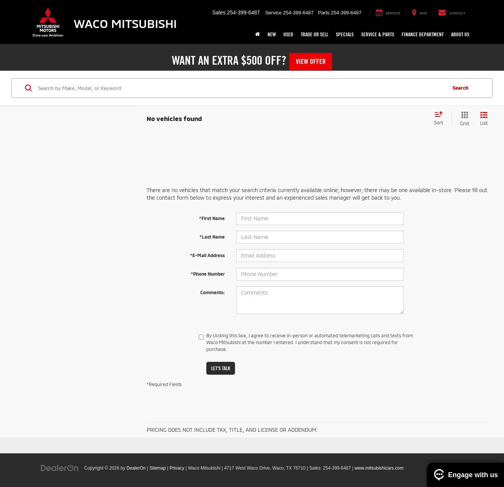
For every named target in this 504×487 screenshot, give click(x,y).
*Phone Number (208, 273)
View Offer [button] (311, 61)
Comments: (212, 292)
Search (460, 88)
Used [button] (288, 34)
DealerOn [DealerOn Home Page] (136, 468)
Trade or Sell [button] (314, 34)
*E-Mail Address (207, 255)
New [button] (271, 34)
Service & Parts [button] (377, 34)
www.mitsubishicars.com (379, 468)
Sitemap (157, 468)
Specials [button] (345, 34)
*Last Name (212, 236)
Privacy (177, 468)
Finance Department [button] (423, 34)
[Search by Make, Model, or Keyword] (241, 88)
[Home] (257, 34)
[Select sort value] (440, 118)
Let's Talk (220, 368)
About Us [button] (460, 34)
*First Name (212, 218)
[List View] (484, 119)
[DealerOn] (59, 468)
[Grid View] (463, 119)
